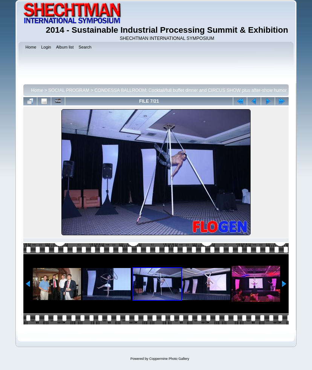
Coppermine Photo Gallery (169, 359)
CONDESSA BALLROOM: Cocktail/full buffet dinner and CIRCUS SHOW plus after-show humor (191, 90)
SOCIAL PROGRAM (68, 90)
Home (37, 90)
